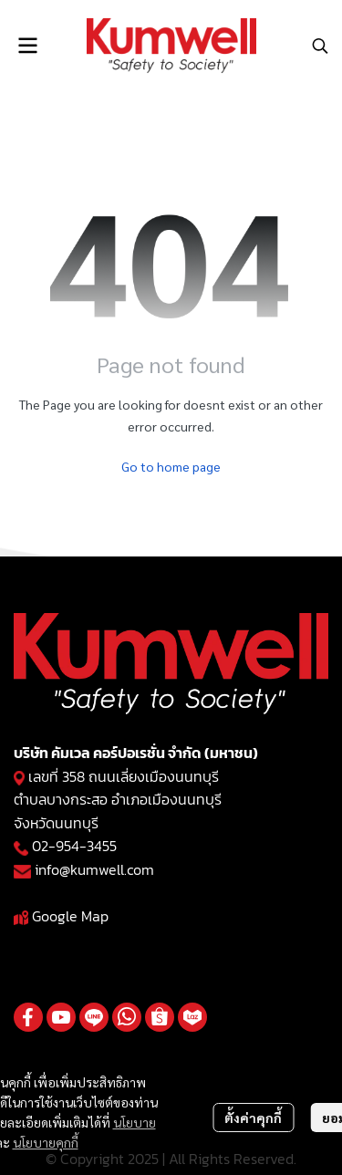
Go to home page (171, 466)
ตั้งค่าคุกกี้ (253, 1117)
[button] (320, 45)
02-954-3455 (74, 846)
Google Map (70, 916)
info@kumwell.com (94, 869)
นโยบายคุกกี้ (45, 1142)
